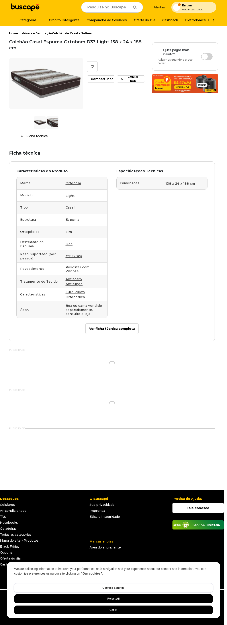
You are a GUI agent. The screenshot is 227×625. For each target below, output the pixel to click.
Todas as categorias (15, 535)
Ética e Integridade (105, 517)
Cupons (6, 552)
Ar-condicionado (13, 511)
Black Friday (10, 546)
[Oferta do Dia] (144, 20)
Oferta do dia (10, 558)
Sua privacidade (102, 505)
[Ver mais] (213, 20)
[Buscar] (134, 7)
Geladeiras (8, 529)
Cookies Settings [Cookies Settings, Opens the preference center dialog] (113, 587)
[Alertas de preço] (157, 7)
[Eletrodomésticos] (199, 20)
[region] (113, 590)
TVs (3, 517)
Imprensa (97, 511)
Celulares (7, 505)
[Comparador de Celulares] (106, 20)
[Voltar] (208, 20)
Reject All (113, 598)
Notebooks (9, 523)
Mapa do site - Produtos (19, 541)
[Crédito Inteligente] (61, 20)
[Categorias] (25, 20)
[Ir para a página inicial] (25, 7)
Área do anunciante (105, 547)
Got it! (113, 610)
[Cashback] (170, 20)
